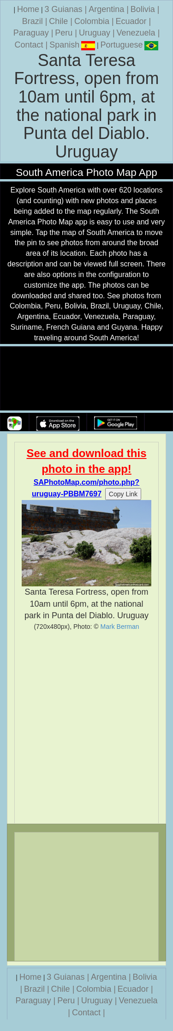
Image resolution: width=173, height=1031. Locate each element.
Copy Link (123, 494)
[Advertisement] (86, 727)
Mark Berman (120, 626)
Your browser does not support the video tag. (86, 379)
